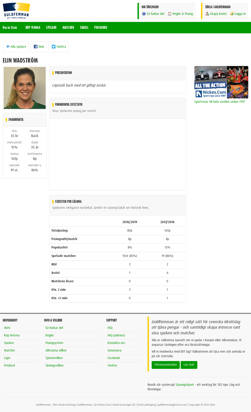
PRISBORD (100, 27)
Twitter (112, 365)
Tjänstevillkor (54, 358)
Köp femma (12, 335)
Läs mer (189, 364)
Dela (38, 46)
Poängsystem (54, 343)
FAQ (110, 328)
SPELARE (51, 27)
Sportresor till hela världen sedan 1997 (219, 101)
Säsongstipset (185, 384)
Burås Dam (10, 27)
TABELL (84, 27)
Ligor (7, 358)
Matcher (9, 350)
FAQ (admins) (116, 335)
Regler (49, 335)
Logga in (238, 14)
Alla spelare (16, 46)
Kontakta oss (116, 343)
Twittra (58, 46)
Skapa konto (216, 14)
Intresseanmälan (166, 364)
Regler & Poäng (180, 14)
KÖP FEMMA (33, 27)
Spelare (9, 343)
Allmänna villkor (56, 350)
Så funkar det (153, 14)
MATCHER (68, 27)
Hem (7, 328)
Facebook (114, 358)
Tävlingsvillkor (54, 365)
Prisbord (9, 365)
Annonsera (115, 350)
